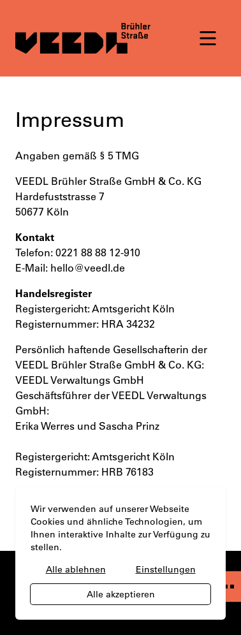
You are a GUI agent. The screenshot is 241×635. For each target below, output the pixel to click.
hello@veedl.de (87, 267)
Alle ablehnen (76, 569)
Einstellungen (166, 569)
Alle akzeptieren (121, 594)
